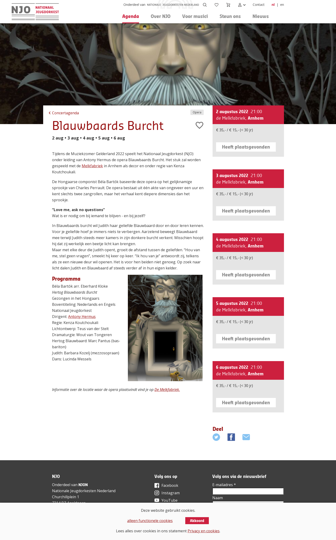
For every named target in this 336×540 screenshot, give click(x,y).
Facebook (169, 485)
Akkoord (197, 520)
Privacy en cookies (204, 530)
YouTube (169, 500)
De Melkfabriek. (167, 389)
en (282, 4)
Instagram (170, 492)
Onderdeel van (134, 4)
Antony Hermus (82, 316)
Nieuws (260, 16)
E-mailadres (224, 484)
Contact (259, 4)
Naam (217, 497)
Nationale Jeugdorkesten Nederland (84, 490)
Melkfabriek (92, 165)
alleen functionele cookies (150, 520)
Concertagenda (65, 112)
